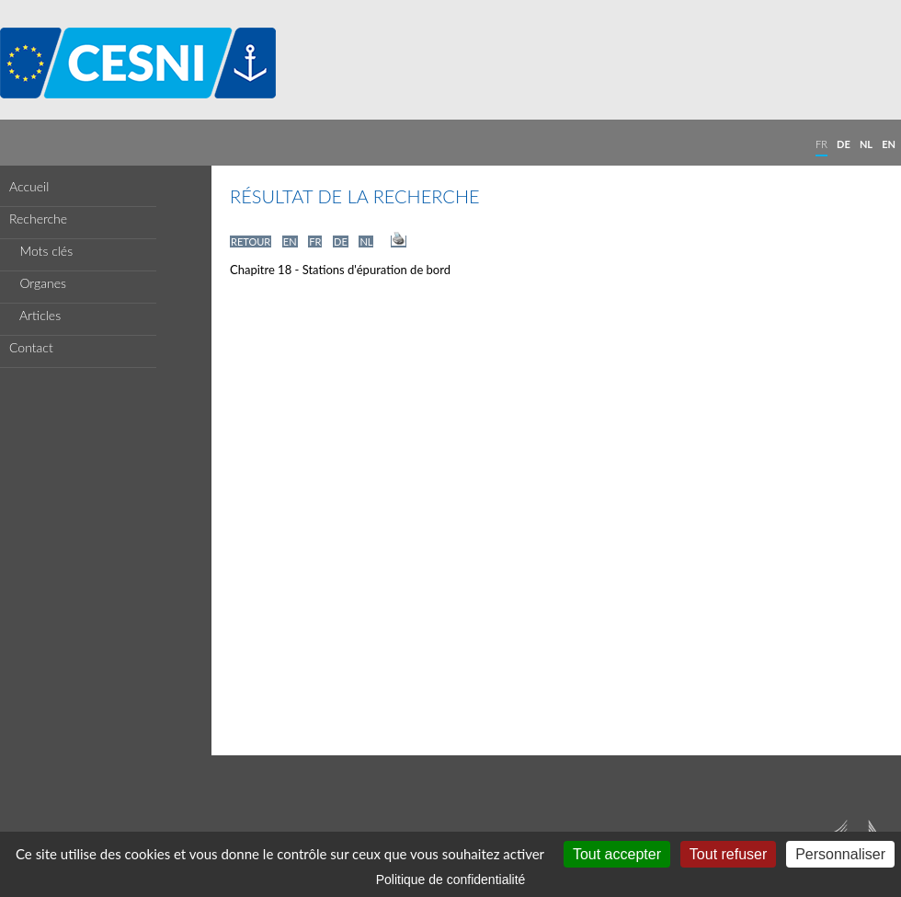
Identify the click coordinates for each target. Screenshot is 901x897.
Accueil (29, 186)
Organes (37, 283)
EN (888, 144)
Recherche (38, 218)
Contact (31, 347)
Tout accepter (617, 854)
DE (843, 144)
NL (866, 144)
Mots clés (41, 251)
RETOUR (250, 241)
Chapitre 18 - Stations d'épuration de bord (340, 269)
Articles (35, 315)
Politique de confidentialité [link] (451, 879)
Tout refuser (728, 854)
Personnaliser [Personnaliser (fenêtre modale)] (840, 854)
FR (821, 144)
